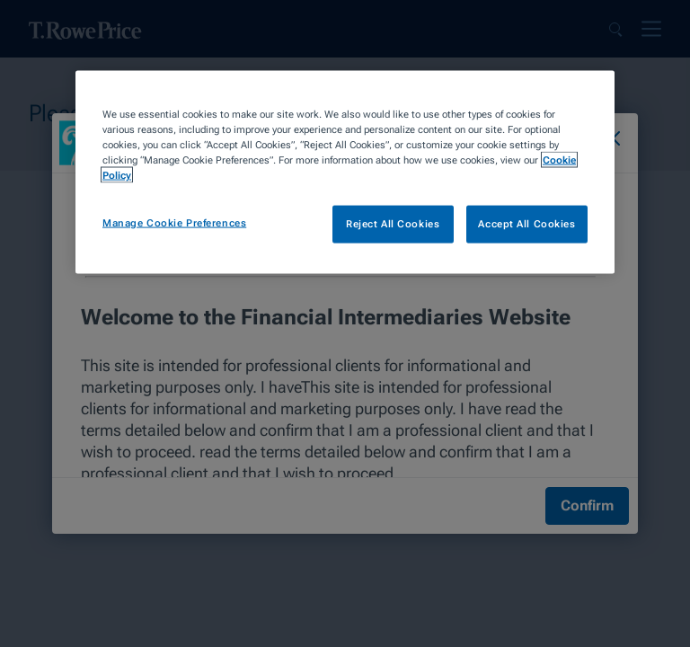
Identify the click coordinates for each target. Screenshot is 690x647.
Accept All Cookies (526, 223)
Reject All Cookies (392, 223)
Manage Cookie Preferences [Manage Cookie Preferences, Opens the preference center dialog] (174, 223)
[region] (345, 172)
